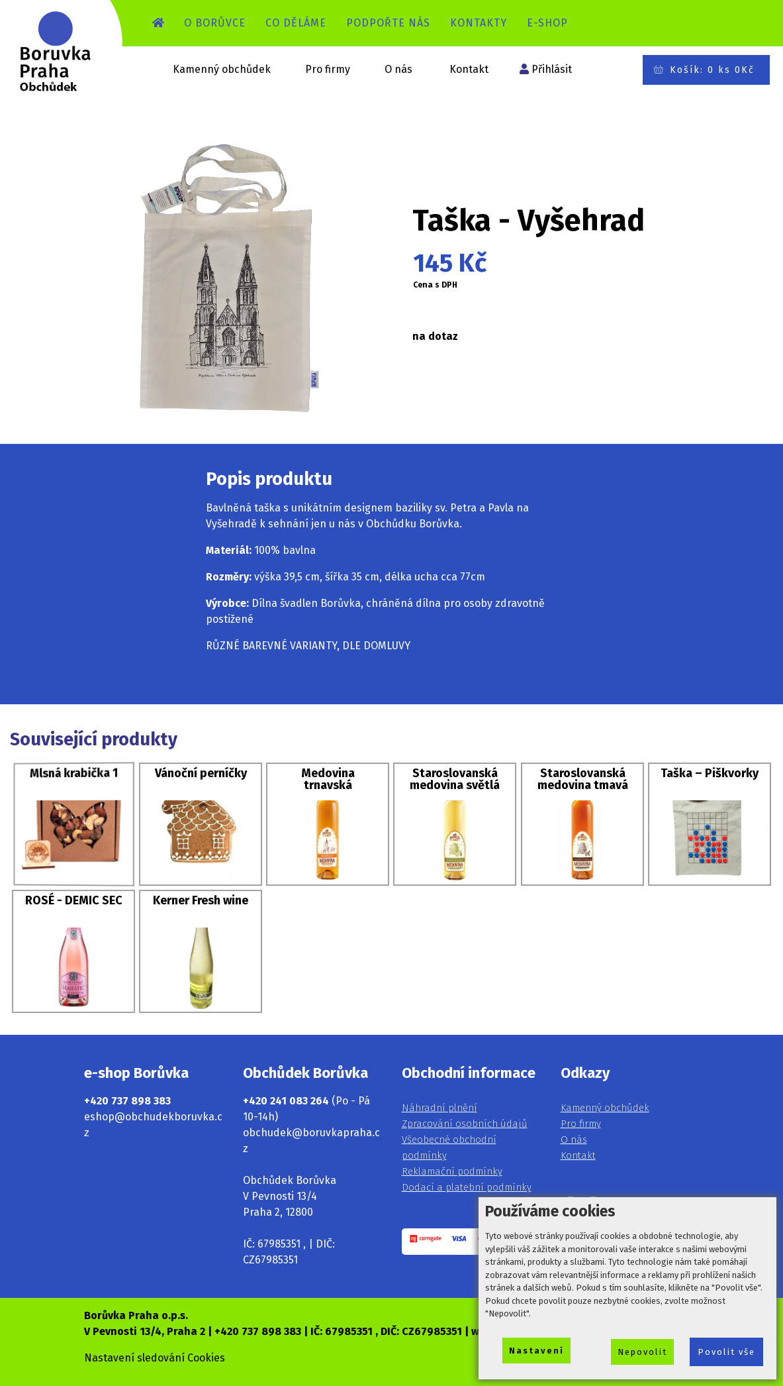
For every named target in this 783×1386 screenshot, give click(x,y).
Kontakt (468, 69)
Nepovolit (642, 1352)
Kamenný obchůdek (222, 69)
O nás (398, 69)
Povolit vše (726, 1352)
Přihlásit (551, 69)
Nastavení (536, 1351)
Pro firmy (327, 69)
